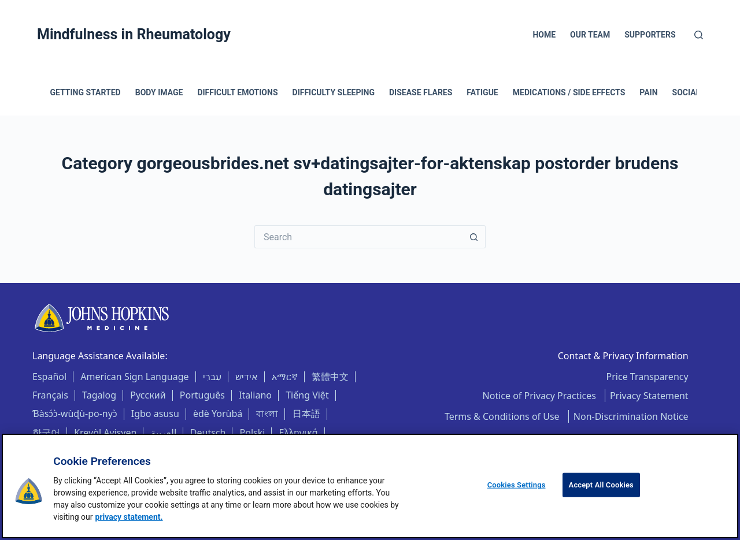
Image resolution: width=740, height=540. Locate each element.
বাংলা (267, 413)
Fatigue (482, 92)
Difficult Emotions (237, 92)
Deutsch (208, 432)
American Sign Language (134, 376)
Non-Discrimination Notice (631, 416)
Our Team (590, 34)
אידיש (246, 376)
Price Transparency (647, 376)
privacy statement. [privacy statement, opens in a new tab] (129, 517)
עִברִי (212, 376)
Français (50, 395)
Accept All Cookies (601, 485)
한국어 (46, 432)
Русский (147, 395)
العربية (163, 432)
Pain (648, 92)
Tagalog (99, 395)
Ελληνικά (298, 432)
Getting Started (85, 92)
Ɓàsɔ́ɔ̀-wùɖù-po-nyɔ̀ (74, 413)
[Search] (698, 35)
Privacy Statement (649, 395)
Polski (252, 432)
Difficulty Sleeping (334, 92)
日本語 (306, 413)
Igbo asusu (155, 413)
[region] (370, 486)
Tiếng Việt (307, 395)
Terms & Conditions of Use (503, 416)
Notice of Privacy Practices (541, 395)
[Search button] (474, 236)
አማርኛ (285, 376)
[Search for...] (358, 236)
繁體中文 (330, 376)
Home (544, 34)
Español (49, 376)
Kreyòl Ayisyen (105, 432)
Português (202, 395)
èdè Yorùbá (217, 413)
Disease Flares (420, 92)
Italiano (255, 395)
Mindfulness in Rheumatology (134, 34)
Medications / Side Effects (569, 92)
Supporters (649, 34)
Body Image (159, 92)
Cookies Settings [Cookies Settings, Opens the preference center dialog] (516, 485)
